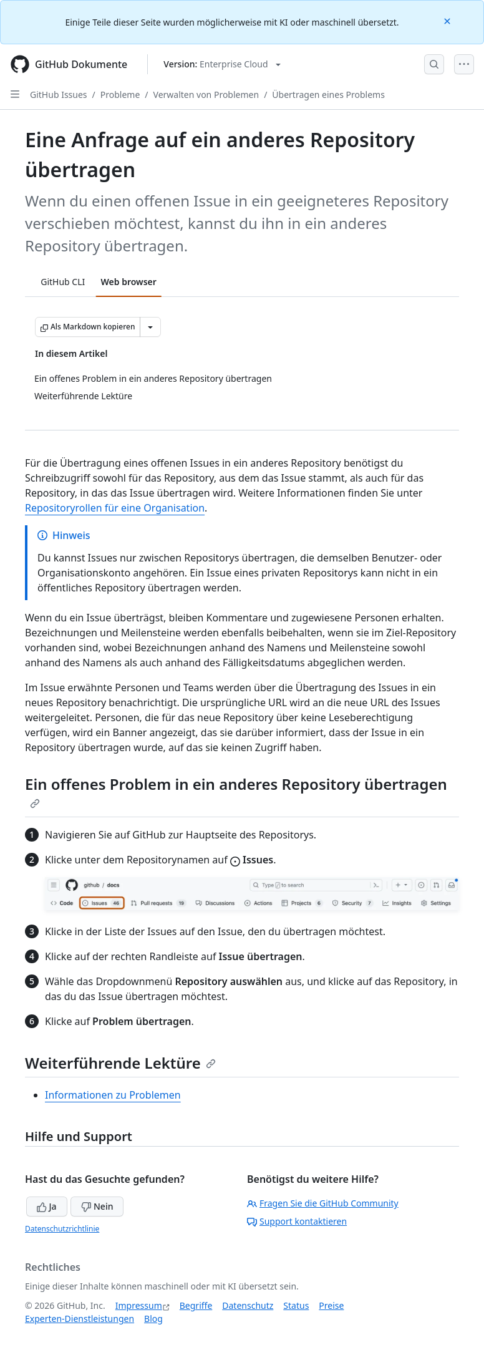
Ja (47, 1206)
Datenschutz (247, 1305)
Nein (97, 1206)
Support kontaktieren (297, 1221)
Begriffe (196, 1305)
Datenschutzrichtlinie (62, 1228)
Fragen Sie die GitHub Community (323, 1203)
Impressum (138, 1305)
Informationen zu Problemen (113, 1095)
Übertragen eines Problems (328, 94)
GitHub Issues (58, 94)
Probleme (120, 94)
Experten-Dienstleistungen (79, 1318)
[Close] (448, 20)
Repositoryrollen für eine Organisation (115, 508)
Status (296, 1305)
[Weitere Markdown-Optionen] (150, 327)
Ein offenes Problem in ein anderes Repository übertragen (236, 791)
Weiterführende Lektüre (120, 1062)
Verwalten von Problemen (206, 94)
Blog (153, 1318)
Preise (331, 1305)
